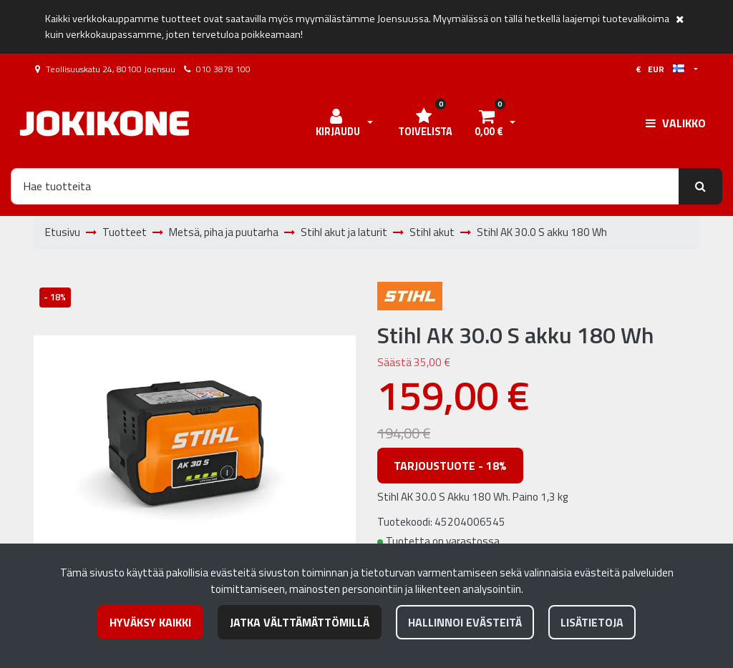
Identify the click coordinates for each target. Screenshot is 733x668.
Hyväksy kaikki (150, 622)
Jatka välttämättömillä (299, 622)
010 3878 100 (223, 69)
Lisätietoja (591, 622)
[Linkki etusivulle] (104, 123)
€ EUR (660, 69)
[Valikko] (675, 123)
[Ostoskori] (488, 123)
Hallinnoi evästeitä (465, 622)
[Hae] (345, 186)
